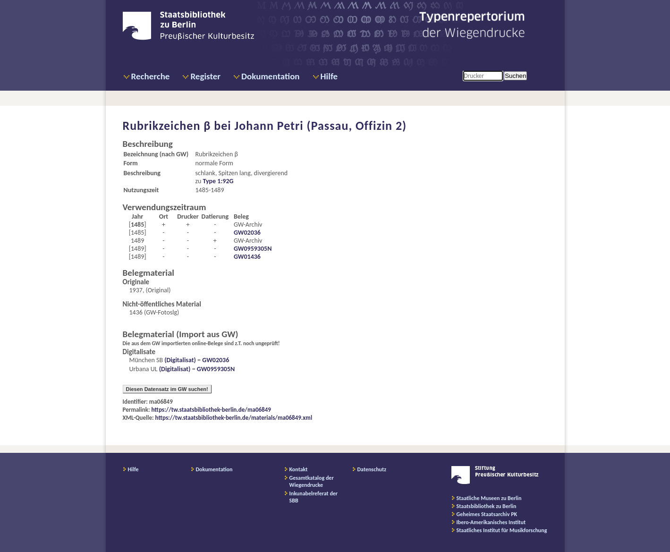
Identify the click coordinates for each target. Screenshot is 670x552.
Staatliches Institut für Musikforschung (502, 530)
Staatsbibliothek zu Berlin (487, 506)
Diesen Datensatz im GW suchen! (167, 389)
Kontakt (298, 469)
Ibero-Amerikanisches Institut (491, 522)
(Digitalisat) (179, 360)
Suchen (515, 75)
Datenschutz (372, 469)
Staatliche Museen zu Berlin (489, 498)
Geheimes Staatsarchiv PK (487, 514)
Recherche (150, 76)
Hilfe (329, 76)
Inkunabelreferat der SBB (313, 497)
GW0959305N (252, 249)
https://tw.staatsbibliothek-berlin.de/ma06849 (211, 409)
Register (205, 76)
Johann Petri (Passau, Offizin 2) (321, 125)
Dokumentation (270, 76)
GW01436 (247, 257)
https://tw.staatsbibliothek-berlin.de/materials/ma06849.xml (234, 417)
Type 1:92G (218, 181)
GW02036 (247, 233)
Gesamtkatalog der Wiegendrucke (311, 481)
